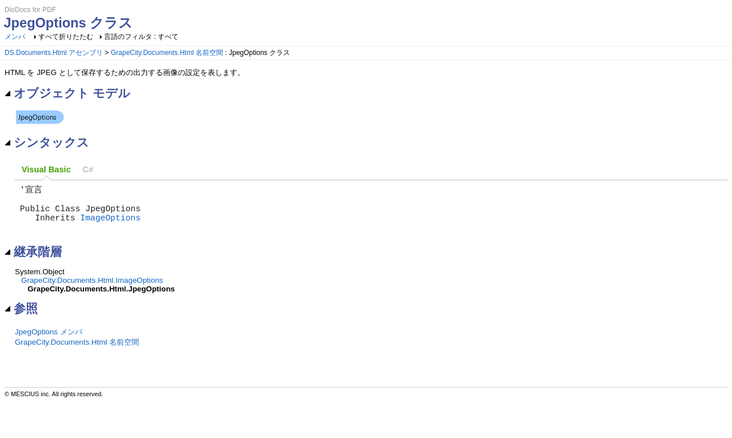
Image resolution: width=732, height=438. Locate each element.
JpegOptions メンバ (48, 342)
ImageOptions (110, 225)
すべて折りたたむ (65, 37)
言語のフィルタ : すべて (141, 37)
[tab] (46, 170)
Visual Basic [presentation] (46, 169)
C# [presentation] (87, 169)
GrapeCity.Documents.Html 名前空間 (167, 53)
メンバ (15, 37)
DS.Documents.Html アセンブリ (54, 53)
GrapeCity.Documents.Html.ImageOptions (92, 290)
